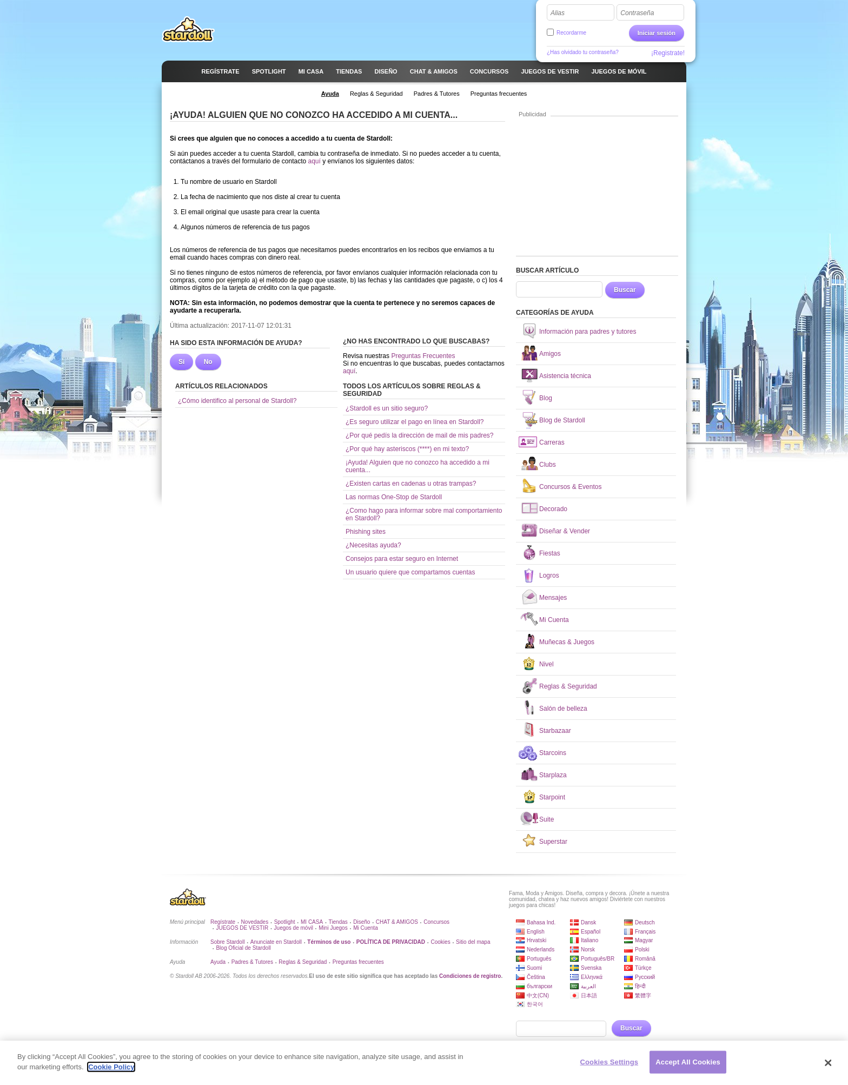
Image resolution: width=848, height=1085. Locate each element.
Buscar (625, 290)
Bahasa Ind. (541, 922)
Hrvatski (536, 940)
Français (645, 932)
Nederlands (540, 949)
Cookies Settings (609, 1066)
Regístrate (222, 922)
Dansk (588, 922)
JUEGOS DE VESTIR (242, 928)
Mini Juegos (333, 928)
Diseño (361, 922)
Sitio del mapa (473, 942)
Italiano (589, 940)
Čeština (536, 977)
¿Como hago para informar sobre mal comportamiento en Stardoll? (424, 514)
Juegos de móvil (293, 928)
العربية (588, 986)
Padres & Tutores (252, 962)
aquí (314, 161)
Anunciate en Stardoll (276, 942)
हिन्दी (640, 986)
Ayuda (218, 962)
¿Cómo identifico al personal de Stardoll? (237, 401)
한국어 (535, 1004)
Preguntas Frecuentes (423, 356)
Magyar (644, 940)
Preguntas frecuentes (358, 962)
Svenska (591, 968)
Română (645, 959)
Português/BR (597, 959)
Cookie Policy (111, 1072)
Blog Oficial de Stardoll (243, 948)
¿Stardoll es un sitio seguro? (387, 408)
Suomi (534, 968)
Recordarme (571, 33)
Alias (558, 13)
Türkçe (643, 968)
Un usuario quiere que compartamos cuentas (410, 572)
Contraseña (637, 13)
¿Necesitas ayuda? (373, 545)
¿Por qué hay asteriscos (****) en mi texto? (407, 449)
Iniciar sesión (656, 33)
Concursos (436, 922)
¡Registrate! (668, 53)
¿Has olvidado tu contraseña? (583, 52)
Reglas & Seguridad (303, 962)
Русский (645, 977)
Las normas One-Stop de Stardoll (394, 497)
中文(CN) (538, 995)
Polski (642, 949)
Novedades (255, 922)
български (539, 986)
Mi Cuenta (365, 928)
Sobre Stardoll (227, 942)
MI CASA (312, 922)
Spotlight (284, 922)
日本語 (589, 995)
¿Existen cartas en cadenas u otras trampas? (411, 483)
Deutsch (645, 922)
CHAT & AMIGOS (397, 922)
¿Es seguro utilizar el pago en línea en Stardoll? (415, 422)
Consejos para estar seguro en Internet (402, 559)
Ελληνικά (591, 977)
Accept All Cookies (687, 1066)
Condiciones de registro (470, 976)
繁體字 (643, 995)
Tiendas (338, 922)
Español (590, 932)
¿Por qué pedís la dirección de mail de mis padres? (419, 435)
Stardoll (188, 29)
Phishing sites (366, 531)
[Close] (828, 1067)
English (536, 932)
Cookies (441, 942)
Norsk (588, 949)
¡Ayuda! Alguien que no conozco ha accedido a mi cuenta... (417, 466)
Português (539, 959)
